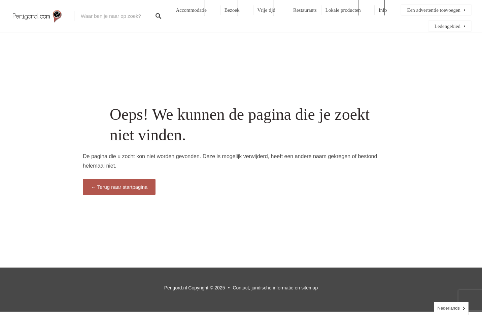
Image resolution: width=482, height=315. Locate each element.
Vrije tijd (266, 10)
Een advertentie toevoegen (433, 10)
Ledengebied (447, 26)
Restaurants (305, 10)
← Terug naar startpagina (119, 187)
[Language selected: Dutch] (451, 308)
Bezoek (232, 10)
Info (383, 10)
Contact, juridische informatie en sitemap (275, 287)
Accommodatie (191, 10)
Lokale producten (343, 10)
